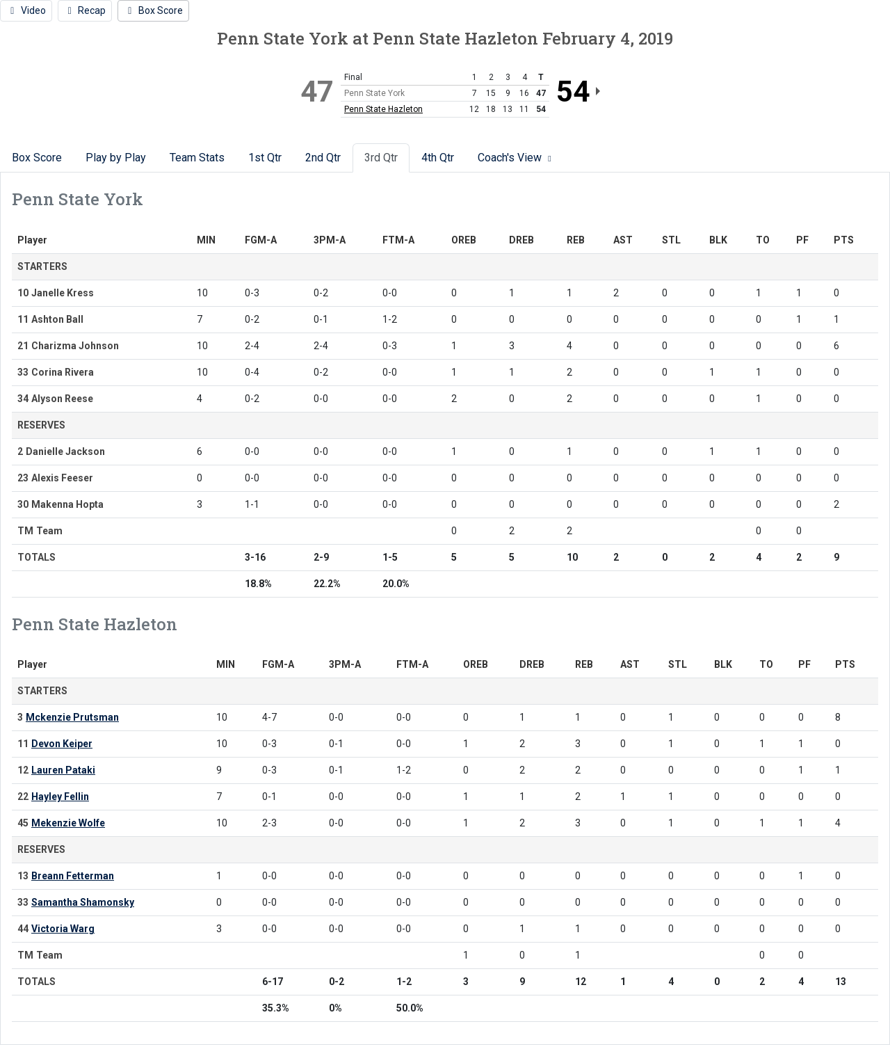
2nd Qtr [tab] (323, 157)
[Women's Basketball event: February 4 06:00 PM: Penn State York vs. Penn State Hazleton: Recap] (85, 11)
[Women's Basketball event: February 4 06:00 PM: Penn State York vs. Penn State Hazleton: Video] (26, 11)
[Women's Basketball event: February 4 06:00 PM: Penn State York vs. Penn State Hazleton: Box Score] (153, 11)
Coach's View (516, 157)
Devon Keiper (61, 743)
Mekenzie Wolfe (68, 823)
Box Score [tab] (37, 157)
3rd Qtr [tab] (381, 157)
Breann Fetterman (72, 875)
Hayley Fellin (60, 796)
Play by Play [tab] (116, 157)
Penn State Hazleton (383, 109)
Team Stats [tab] (197, 157)
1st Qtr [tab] (265, 157)
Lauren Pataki (63, 770)
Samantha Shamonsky (82, 902)
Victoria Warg (63, 928)
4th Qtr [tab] (437, 157)
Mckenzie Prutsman (72, 717)
